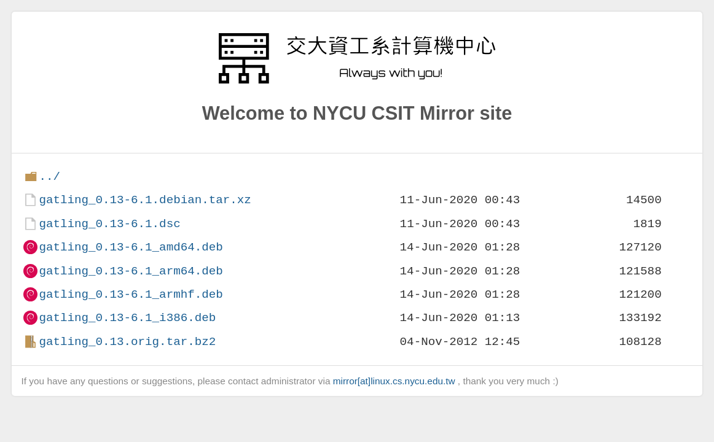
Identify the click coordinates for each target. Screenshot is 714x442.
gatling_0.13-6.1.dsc (109, 223)
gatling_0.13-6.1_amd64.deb (130, 247)
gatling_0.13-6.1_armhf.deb (130, 294)
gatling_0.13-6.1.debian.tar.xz (145, 200)
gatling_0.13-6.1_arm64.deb (130, 271)
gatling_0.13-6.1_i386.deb (127, 317)
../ (49, 176)
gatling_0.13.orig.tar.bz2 (127, 341)
